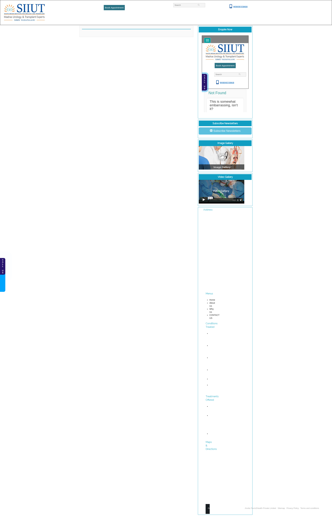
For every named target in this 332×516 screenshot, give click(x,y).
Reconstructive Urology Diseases (216, 427)
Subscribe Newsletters (225, 130)
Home (212, 300)
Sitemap (281, 508)
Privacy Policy (292, 508)
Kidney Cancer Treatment (214, 373)
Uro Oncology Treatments (214, 409)
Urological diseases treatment (214, 418)
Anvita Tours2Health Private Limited (261, 508)
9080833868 (239, 6)
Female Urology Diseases (213, 388)
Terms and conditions (309, 508)
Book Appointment (114, 7)
